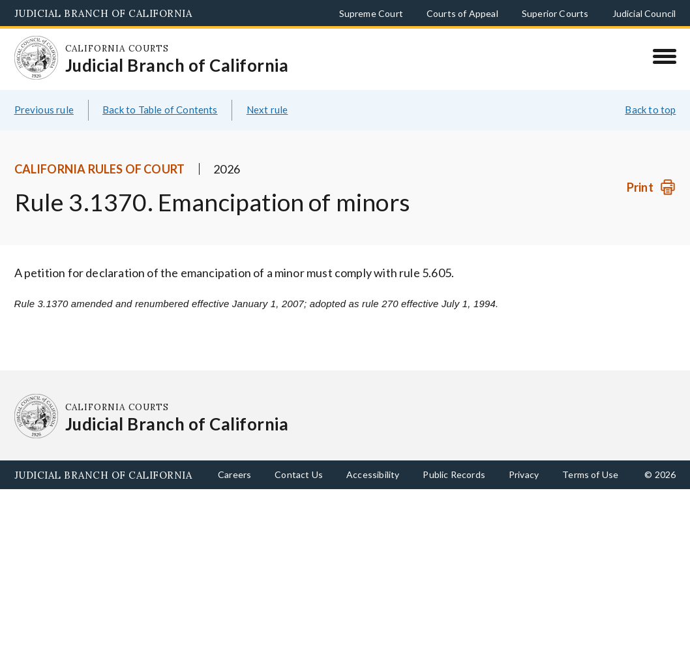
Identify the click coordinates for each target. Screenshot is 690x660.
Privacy (524, 474)
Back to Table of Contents (160, 109)
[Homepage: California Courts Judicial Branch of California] (36, 58)
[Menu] (664, 56)
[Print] (651, 187)
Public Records (454, 474)
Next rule (267, 109)
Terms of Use (590, 474)
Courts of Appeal (462, 13)
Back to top (650, 109)
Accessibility (372, 474)
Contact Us (299, 474)
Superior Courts (555, 13)
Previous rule (44, 109)
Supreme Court (371, 13)
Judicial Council (644, 13)
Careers (234, 474)
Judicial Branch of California (103, 13)
